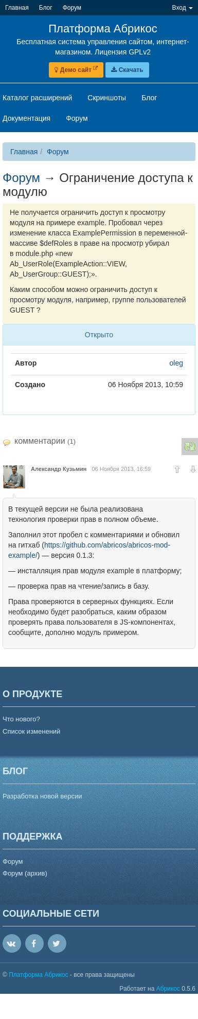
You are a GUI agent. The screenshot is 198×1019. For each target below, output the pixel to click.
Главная (24, 152)
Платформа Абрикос (39, 974)
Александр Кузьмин (59, 469)
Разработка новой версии (42, 796)
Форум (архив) (25, 873)
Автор (26, 363)
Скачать (127, 70)
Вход (182, 7)
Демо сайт (76, 70)
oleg (176, 363)
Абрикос (168, 988)
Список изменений (31, 731)
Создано (30, 384)
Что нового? (21, 719)
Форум (58, 152)
